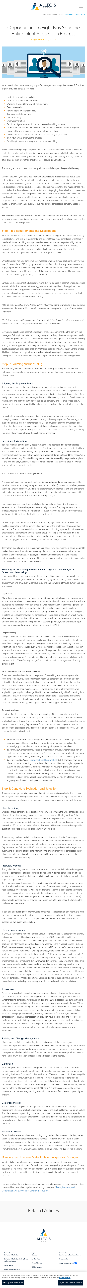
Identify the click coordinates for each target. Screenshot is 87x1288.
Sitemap (34, 1255)
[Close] (83, 1275)
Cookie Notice (8, 1265)
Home (43, 6)
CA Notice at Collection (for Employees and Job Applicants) (16, 1260)
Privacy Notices (9, 1253)
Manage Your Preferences (12, 1269)
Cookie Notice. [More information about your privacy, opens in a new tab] (64, 1278)
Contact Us (62, 1253)
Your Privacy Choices (65, 1263)
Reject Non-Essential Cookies (71, 1283)
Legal (33, 1253)
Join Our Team (36, 1259)
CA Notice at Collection (11, 1255)
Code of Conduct (37, 1263)
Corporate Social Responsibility (44, 760)
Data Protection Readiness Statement (70, 1255)
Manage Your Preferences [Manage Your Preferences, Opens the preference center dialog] (13, 1283)
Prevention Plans (64, 1259)
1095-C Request (37, 1267)
